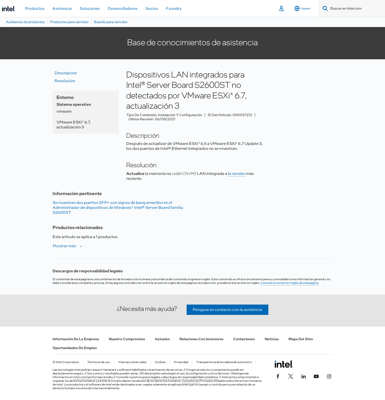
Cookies (160, 362)
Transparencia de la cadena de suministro (224, 362)
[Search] (324, 8)
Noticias (272, 339)
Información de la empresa (76, 339)
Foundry (174, 8)
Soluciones (90, 8)
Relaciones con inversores (201, 339)
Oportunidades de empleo (75, 348)
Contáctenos (244, 339)
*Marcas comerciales (132, 362)
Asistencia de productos (25, 22)
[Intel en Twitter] (290, 376)
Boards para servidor (110, 22)
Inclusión (162, 339)
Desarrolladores (123, 8)
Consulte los (190, 381)
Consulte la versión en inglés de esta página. (289, 283)
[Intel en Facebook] (278, 376)
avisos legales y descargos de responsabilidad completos (180, 377)
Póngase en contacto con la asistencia (227, 309)
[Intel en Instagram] (329, 376)
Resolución (65, 80)
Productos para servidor (69, 22)
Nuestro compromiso (127, 339)
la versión (236, 173)
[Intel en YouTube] (316, 376)
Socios (151, 8)
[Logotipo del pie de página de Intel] (284, 364)
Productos (34, 8)
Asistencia (62, 8)
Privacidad (181, 362)
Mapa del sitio (301, 339)
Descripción (66, 73)
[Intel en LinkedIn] (303, 376)
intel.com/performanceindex (93, 377)
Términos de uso (98, 362)
